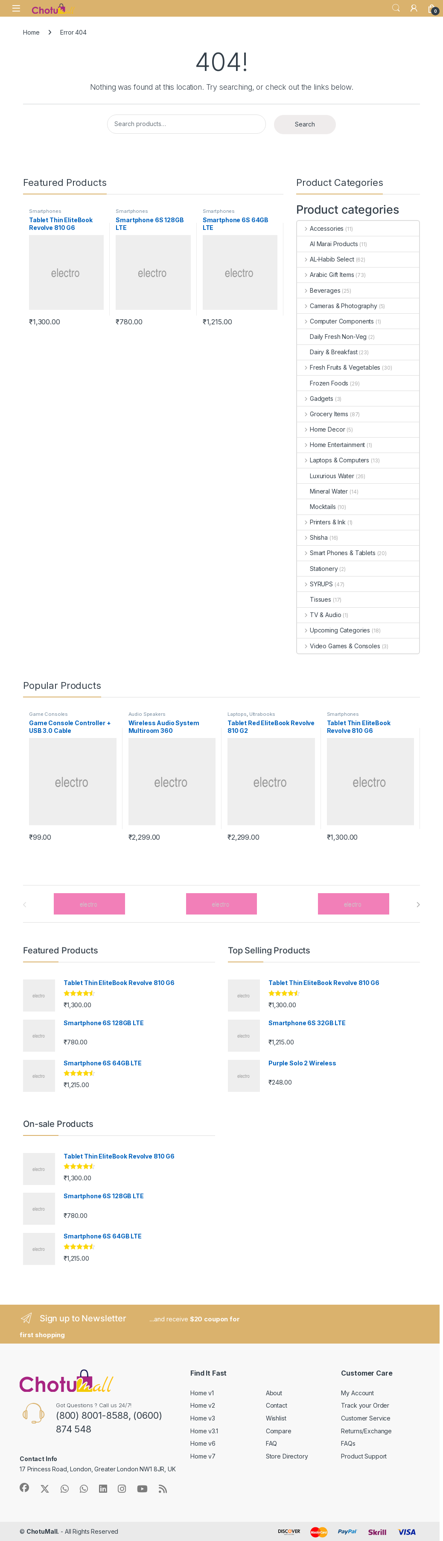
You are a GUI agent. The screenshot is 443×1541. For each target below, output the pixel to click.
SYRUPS (315, 584)
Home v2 (202, 1405)
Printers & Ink (321, 522)
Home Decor (321, 429)
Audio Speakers (147, 714)
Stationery (317, 568)
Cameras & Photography (337, 305)
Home (31, 32)
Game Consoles (48, 714)
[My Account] (414, 8)
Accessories (320, 228)
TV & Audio (319, 614)
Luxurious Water (325, 475)
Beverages (319, 290)
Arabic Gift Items (325, 274)
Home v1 (202, 1393)
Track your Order (365, 1405)
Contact (276, 1405)
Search (396, 8)
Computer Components (335, 321)
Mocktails (316, 506)
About (274, 1393)
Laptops (237, 714)
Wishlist (276, 1418)
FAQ (271, 1443)
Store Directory (287, 1456)
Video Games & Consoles (338, 646)
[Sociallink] (24, 1487)
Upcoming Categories (333, 630)
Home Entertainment (331, 444)
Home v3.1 (204, 1431)
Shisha (312, 537)
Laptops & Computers (333, 460)
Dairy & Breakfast (327, 352)
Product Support (364, 1456)
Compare (278, 1431)
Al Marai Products (327, 243)
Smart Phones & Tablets (336, 552)
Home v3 (202, 1418)
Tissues (314, 599)
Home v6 (203, 1443)
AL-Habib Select (325, 259)
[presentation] (418, 905)
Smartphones (45, 211)
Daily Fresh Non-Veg (332, 336)
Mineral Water (322, 491)
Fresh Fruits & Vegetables (338, 367)
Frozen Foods (322, 383)
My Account (357, 1393)
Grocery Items (322, 414)
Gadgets (315, 398)
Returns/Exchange (366, 1431)
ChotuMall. (42, 1531)
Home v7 (203, 1456)
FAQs (348, 1443)
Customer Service (366, 1418)
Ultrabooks (262, 714)
